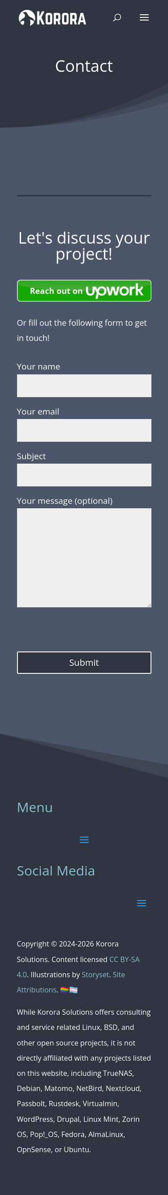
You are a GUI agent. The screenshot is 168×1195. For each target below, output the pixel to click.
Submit (84, 662)
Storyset (95, 974)
